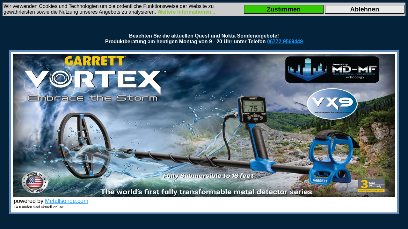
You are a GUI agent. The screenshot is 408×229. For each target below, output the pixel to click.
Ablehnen (364, 9)
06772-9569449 (285, 41)
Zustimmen (284, 9)
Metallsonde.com (66, 201)
